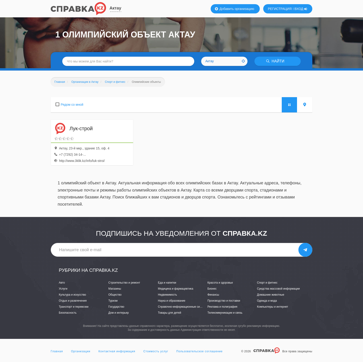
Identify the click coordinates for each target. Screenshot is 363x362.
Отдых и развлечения (73, 300)
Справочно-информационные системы (183, 306)
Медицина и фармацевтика (175, 288)
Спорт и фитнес (267, 282)
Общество (115, 294)
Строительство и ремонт (124, 282)
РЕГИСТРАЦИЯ (280, 9)
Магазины (114, 288)
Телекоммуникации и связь (224, 312)
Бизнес (211, 288)
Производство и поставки (223, 300)
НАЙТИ (275, 61)
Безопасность (68, 312)
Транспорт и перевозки (73, 306)
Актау (115, 8)
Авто (62, 282)
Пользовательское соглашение (199, 351)
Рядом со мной (72, 104)
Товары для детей (169, 312)
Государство (116, 306)
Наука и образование (171, 300)
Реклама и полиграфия (222, 306)
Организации (81, 351)
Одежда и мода (267, 300)
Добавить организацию (234, 9)
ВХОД (300, 9)
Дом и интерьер (118, 312)
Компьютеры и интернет (272, 306)
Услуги (63, 288)
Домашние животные (270, 294)
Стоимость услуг (155, 351)
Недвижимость (167, 294)
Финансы (213, 294)
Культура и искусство (72, 294)
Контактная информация (116, 351)
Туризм (113, 300)
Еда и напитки (167, 282)
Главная (57, 351)
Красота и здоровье (220, 282)
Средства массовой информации (278, 288)
